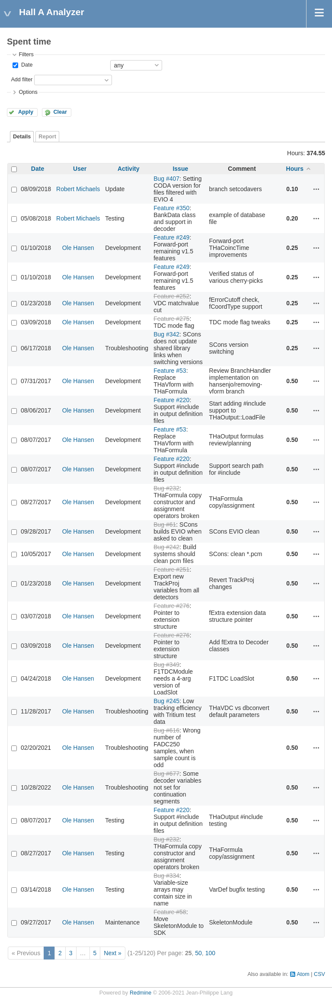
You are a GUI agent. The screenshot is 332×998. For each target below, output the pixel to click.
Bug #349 (166, 664)
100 (210, 953)
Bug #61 (164, 524)
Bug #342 (166, 334)
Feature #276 (171, 605)
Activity (129, 168)
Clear (60, 112)
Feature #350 (171, 208)
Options (28, 92)
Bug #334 (166, 875)
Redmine (140, 993)
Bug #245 (166, 700)
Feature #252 (171, 296)
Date (25, 65)
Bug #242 (166, 547)
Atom (303, 974)
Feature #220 (171, 400)
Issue (180, 168)
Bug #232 (166, 488)
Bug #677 (166, 773)
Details (22, 137)
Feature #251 (171, 569)
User (79, 168)
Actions (316, 189)
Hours (294, 168)
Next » (112, 953)
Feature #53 (169, 370)
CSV (319, 974)
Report (47, 137)
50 (198, 953)
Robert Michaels (78, 189)
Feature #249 (171, 237)
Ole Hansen (78, 247)
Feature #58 (169, 911)
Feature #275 (171, 318)
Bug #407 (166, 178)
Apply (25, 112)
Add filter (21, 80)
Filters (26, 54)
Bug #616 (166, 730)
